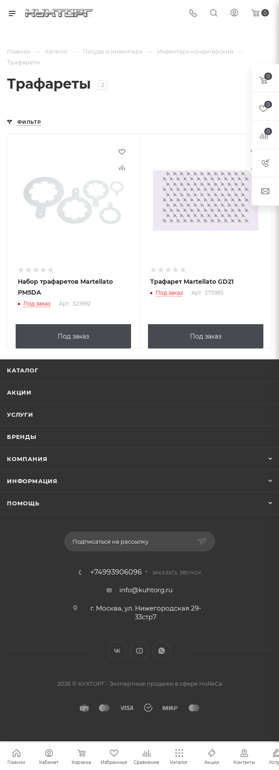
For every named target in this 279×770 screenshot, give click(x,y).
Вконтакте (117, 650)
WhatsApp (161, 650)
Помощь (23, 502)
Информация (32, 480)
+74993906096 (116, 571)
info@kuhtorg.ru (146, 589)
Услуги (20, 413)
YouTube (139, 650)
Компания (27, 458)
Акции (19, 391)
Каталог (23, 369)
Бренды (21, 435)
